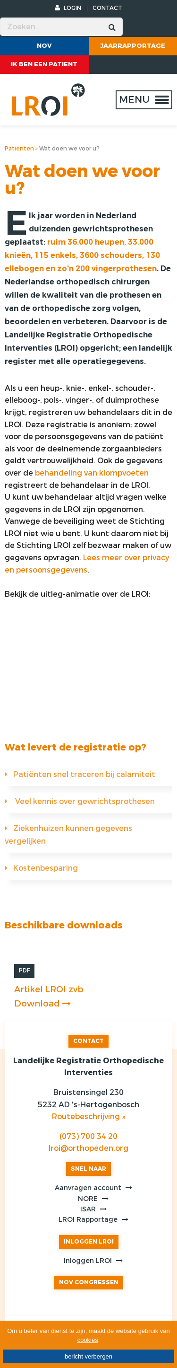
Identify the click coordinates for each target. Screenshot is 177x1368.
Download (42, 1003)
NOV (44, 46)
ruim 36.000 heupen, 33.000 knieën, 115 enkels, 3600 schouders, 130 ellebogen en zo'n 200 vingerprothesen (82, 255)
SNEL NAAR (88, 1169)
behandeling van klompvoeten (92, 473)
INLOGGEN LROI (89, 1241)
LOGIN (68, 8)
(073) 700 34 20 (88, 1136)
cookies (87, 1339)
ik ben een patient (44, 64)
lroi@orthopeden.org (88, 1148)
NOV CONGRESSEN (88, 1282)
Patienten (19, 148)
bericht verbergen (88, 1356)
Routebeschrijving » (88, 1116)
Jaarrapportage (132, 46)
